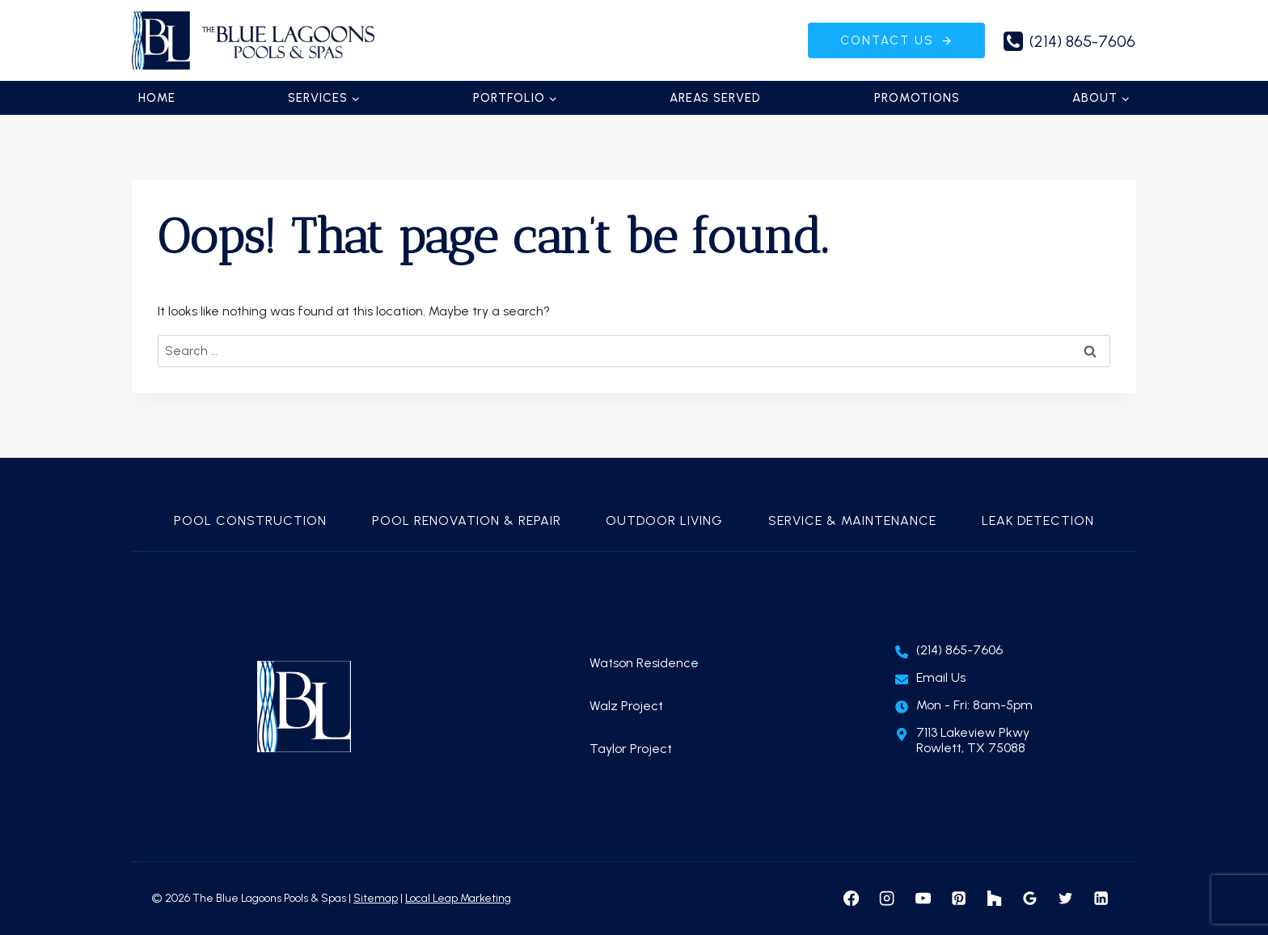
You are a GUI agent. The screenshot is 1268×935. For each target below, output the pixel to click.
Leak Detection (1038, 520)
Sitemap (375, 898)
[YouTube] (922, 898)
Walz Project (626, 705)
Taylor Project (631, 748)
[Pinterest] (958, 898)
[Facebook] (851, 898)
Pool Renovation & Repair (466, 520)
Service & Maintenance (852, 520)
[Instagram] (887, 898)
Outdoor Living (664, 520)
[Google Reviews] (1029, 898)
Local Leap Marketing (458, 898)
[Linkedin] (1101, 898)
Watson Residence (644, 663)
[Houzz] (993, 898)
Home (156, 98)
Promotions (917, 98)
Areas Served (715, 98)
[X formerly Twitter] (1065, 898)
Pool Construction (250, 520)
